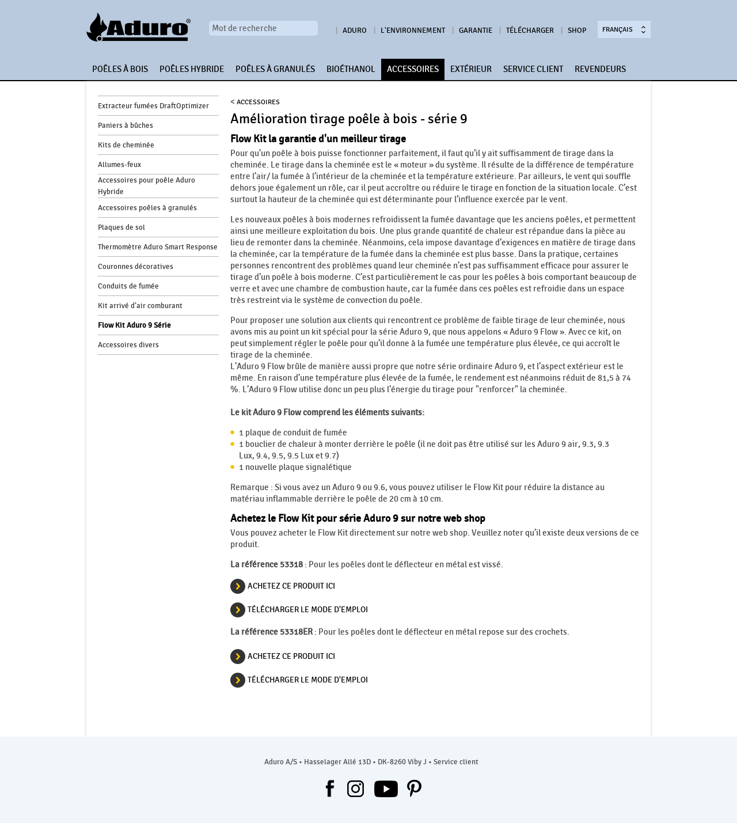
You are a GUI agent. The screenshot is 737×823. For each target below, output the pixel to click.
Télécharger (530, 30)
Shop (577, 30)
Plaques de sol (121, 227)
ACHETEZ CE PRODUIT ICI (291, 586)
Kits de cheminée (126, 145)
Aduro (355, 30)
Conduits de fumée (128, 286)
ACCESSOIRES (413, 69)
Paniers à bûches (125, 125)
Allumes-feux (119, 164)
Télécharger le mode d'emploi (308, 610)
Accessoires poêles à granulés (147, 208)
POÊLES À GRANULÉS (275, 69)
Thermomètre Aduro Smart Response (158, 247)
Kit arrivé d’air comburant (140, 305)
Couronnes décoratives (135, 266)
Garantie (475, 30)
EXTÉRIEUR (471, 69)
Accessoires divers (128, 345)
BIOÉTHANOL (350, 69)
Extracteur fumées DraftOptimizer (153, 106)
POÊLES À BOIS (120, 69)
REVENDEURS (600, 69)
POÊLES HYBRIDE (191, 69)
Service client (456, 762)
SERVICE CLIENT (533, 69)
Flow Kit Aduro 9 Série (134, 325)
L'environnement (413, 30)
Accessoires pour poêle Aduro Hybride (146, 186)
